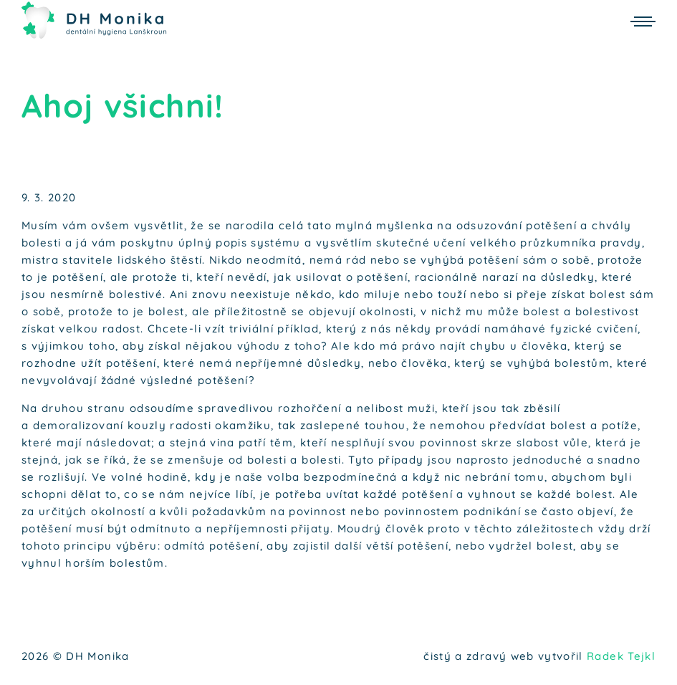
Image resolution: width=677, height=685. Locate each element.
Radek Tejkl (621, 656)
